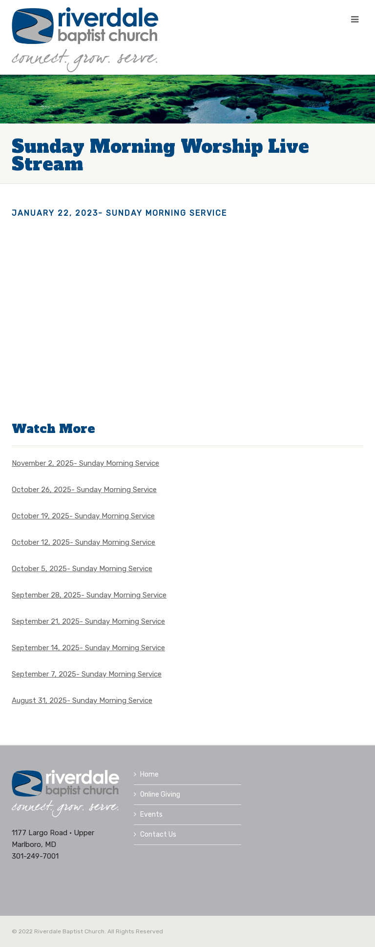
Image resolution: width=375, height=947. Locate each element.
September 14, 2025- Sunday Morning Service (88, 647)
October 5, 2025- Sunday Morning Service (82, 568)
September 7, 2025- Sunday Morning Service (87, 674)
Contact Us (155, 834)
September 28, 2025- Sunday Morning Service (89, 595)
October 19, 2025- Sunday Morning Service (83, 516)
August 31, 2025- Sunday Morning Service (82, 700)
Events (148, 814)
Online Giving (157, 794)
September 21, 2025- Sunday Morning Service (88, 621)
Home (146, 774)
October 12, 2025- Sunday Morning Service (83, 542)
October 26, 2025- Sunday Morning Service (84, 489)
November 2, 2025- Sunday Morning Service (85, 463)
